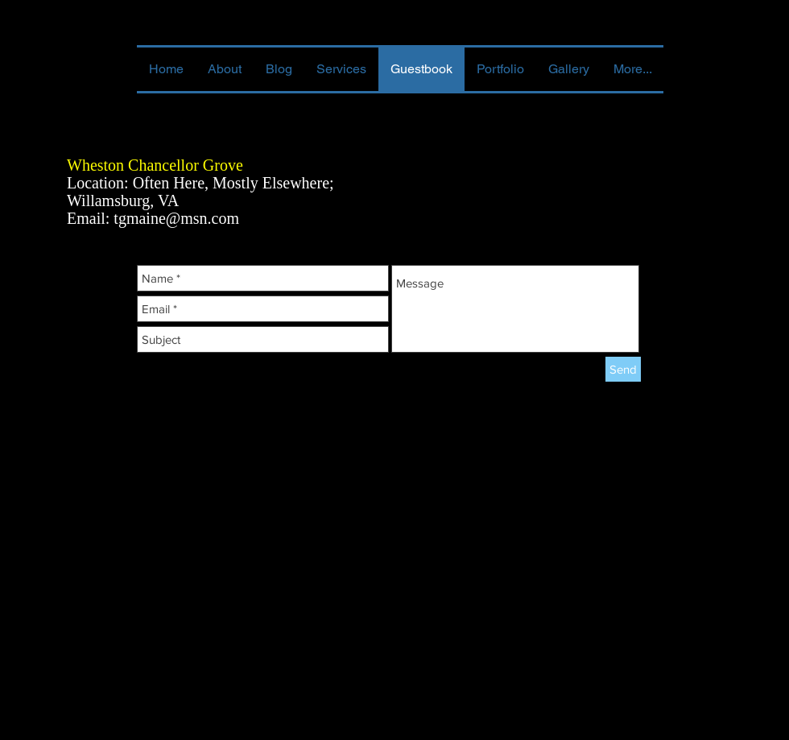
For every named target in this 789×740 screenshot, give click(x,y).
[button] (500, 69)
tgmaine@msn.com (176, 218)
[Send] (623, 369)
